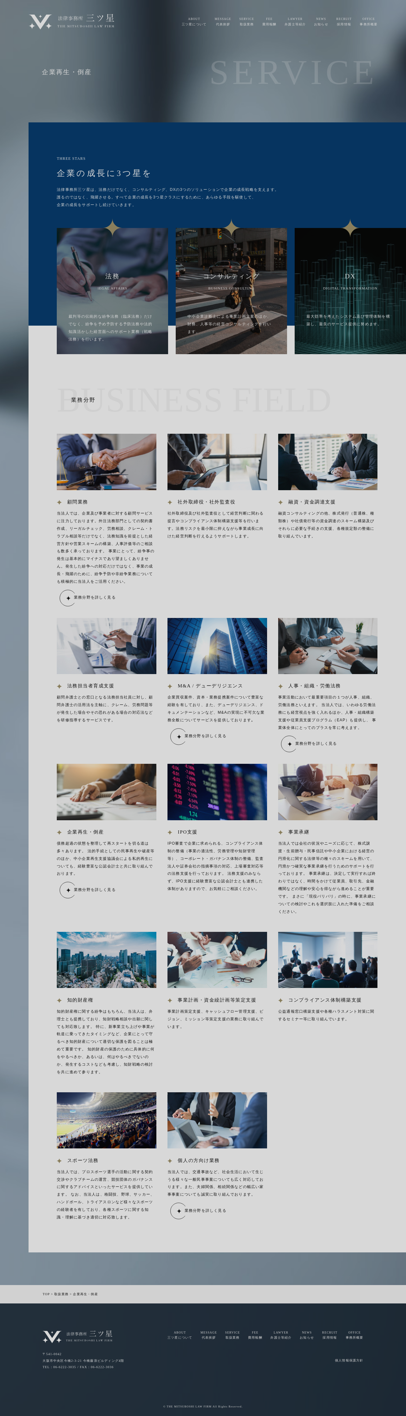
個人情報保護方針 (349, 1360)
